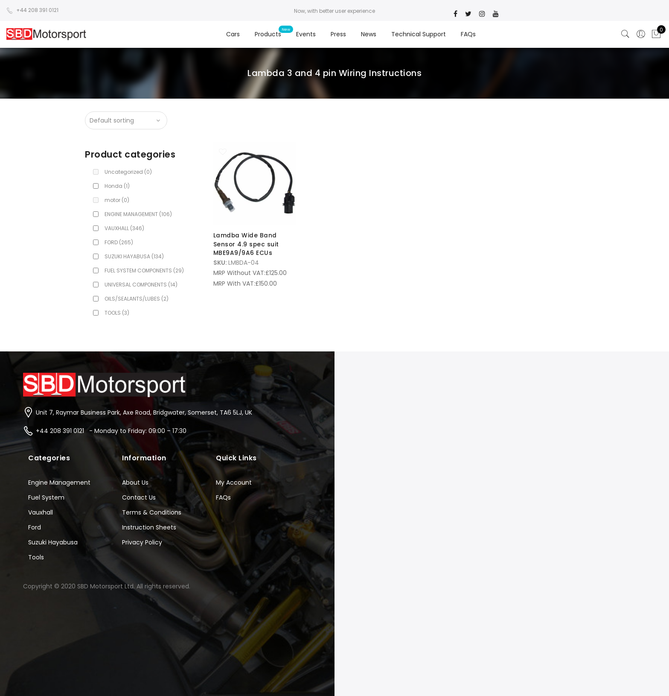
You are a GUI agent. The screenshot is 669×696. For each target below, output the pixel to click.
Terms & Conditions (151, 512)
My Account (234, 482)
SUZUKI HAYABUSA (134, 256)
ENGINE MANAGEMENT (138, 214)
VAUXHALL (124, 228)
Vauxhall (40, 512)
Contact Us (139, 497)
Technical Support (418, 34)
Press (338, 34)
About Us (135, 482)
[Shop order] (126, 120)
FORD (119, 242)
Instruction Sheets (149, 527)
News (368, 34)
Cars (233, 34)
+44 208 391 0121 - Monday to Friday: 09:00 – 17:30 (111, 431)
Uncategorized (128, 171)
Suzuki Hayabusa (53, 542)
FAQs (468, 34)
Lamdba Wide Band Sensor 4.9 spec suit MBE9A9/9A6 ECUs (246, 244)
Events (306, 34)
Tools (36, 557)
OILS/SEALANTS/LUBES (137, 298)
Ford (34, 527)
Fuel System (46, 497)
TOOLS (117, 312)
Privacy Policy (142, 542)
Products (268, 34)
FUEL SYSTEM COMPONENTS (144, 270)
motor (117, 200)
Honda (117, 186)
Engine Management (59, 482)
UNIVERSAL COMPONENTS (141, 284)
